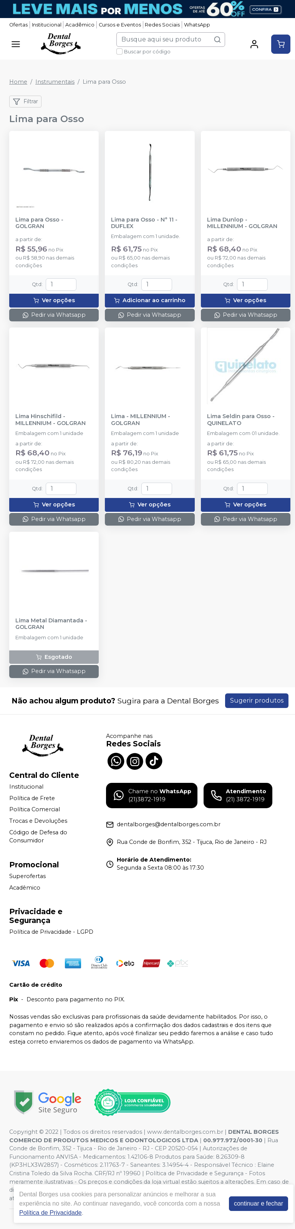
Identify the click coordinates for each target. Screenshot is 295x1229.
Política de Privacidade (50, 1212)
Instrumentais (55, 81)
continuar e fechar (258, 1203)
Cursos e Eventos (120, 25)
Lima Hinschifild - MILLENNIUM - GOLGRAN (50, 419)
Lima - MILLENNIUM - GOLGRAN (140, 419)
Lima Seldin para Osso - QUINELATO (241, 419)
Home (18, 81)
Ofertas (18, 25)
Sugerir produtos (256, 700)
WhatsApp (197, 25)
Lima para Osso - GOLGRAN (39, 223)
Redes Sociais (162, 25)
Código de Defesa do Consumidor (38, 836)
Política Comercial (34, 809)
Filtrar (25, 102)
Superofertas (27, 876)
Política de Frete (32, 798)
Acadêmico (79, 25)
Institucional (46, 25)
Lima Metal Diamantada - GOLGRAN (51, 623)
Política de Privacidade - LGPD (51, 931)
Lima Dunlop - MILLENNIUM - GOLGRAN (242, 223)
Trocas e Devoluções (38, 820)
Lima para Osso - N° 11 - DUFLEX (144, 223)
